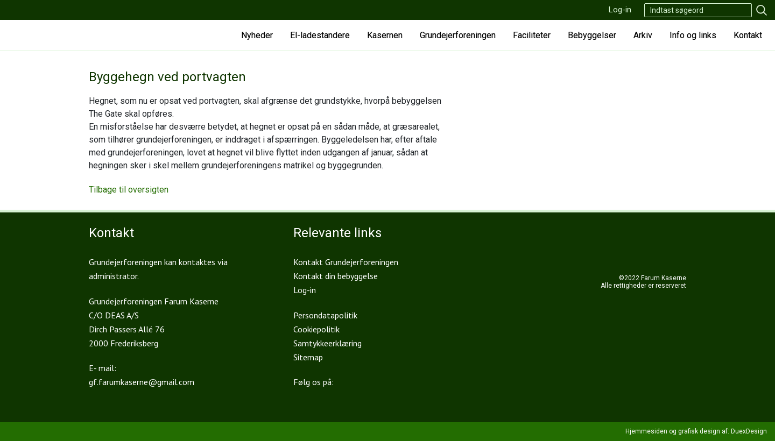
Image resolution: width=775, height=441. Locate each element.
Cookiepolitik (316, 329)
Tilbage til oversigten (128, 189)
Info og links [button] (693, 35)
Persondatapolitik (325, 315)
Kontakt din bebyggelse (335, 276)
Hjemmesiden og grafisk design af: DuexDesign (696, 431)
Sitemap (308, 357)
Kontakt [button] (748, 35)
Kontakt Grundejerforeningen (345, 262)
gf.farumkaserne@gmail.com (141, 381)
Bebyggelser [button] (592, 35)
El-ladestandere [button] (320, 35)
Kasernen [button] (385, 35)
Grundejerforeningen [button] (458, 35)
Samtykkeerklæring (327, 343)
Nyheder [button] (257, 35)
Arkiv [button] (642, 35)
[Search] (698, 10)
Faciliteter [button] (532, 35)
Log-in (620, 10)
